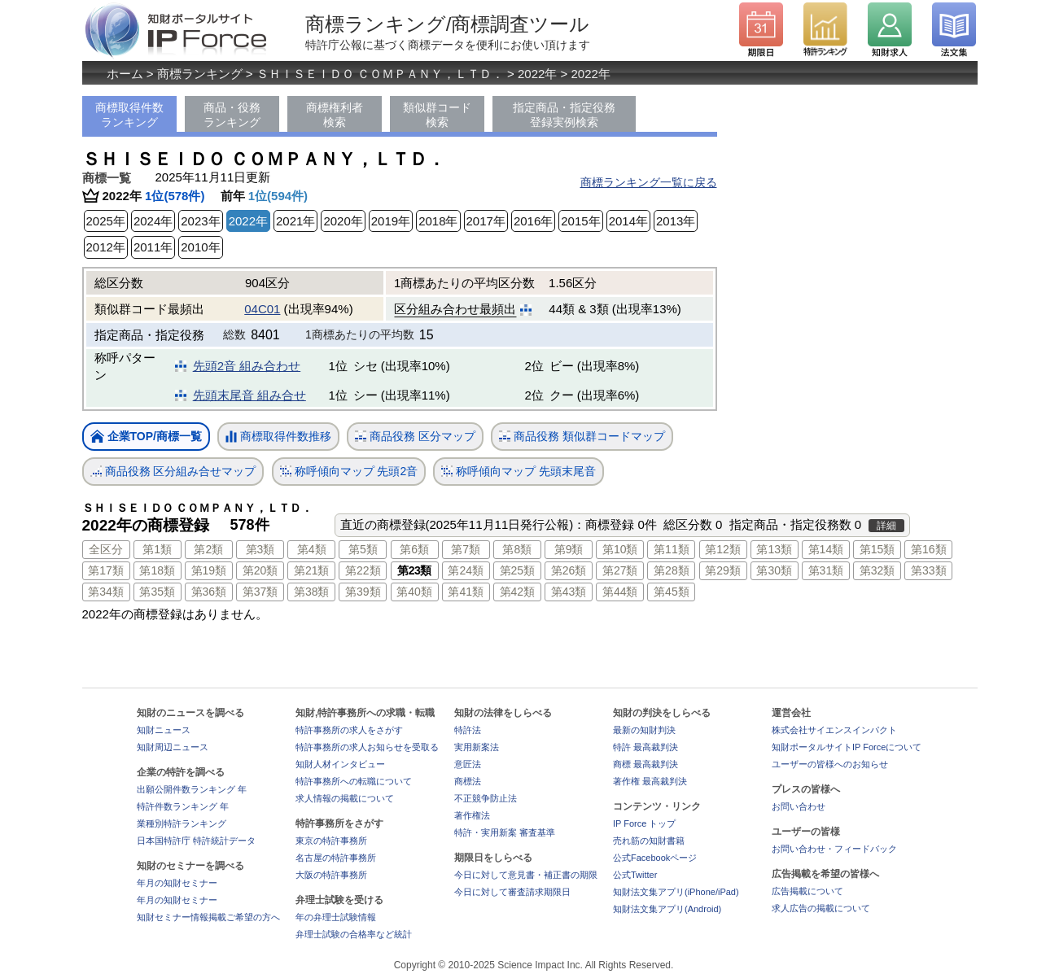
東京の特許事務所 (331, 840)
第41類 (466, 591)
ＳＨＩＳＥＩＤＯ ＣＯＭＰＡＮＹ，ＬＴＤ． (380, 74)
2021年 (295, 221)
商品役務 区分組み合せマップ (173, 471)
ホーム (125, 74)
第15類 (877, 549)
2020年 (342, 221)
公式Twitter (635, 875)
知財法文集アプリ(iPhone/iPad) (676, 892)
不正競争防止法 (485, 798)
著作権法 (472, 815)
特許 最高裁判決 (645, 747)
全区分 (106, 549)
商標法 (467, 781)
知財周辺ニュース (172, 747)
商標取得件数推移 (278, 437)
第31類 (826, 570)
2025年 (105, 221)
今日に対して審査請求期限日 (512, 892)
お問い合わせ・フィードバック (834, 849)
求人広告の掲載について (821, 908)
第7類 (465, 549)
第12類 (723, 549)
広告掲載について (807, 891)
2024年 (153, 221)
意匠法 (467, 764)
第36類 (209, 591)
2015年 (580, 221)
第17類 (106, 570)
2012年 (105, 247)
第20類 (260, 570)
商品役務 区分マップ (415, 436)
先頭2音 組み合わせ (247, 366)
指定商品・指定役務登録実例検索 (564, 115)
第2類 (208, 549)
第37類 (260, 591)
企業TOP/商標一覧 (146, 437)
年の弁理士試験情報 (335, 917)
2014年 (628, 221)
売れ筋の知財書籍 (649, 840)
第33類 (929, 570)
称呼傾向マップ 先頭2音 (349, 471)
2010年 (200, 247)
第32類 (877, 570)
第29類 (723, 570)
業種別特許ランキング (181, 823)
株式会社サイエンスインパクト (834, 730)
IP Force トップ (644, 823)
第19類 (209, 570)
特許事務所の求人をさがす (349, 730)
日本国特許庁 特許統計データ (196, 840)
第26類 (569, 570)
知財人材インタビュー (340, 764)
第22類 (363, 570)
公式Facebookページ (655, 858)
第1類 (157, 549)
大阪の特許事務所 (331, 875)
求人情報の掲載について (344, 798)
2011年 (153, 247)
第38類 (312, 591)
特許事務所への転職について (353, 781)
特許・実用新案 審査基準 (504, 832)
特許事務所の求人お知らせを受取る (367, 747)
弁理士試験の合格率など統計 (353, 934)
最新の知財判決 (644, 730)
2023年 (200, 221)
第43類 (569, 591)
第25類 (518, 570)
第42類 (518, 591)
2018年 (437, 221)
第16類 (929, 549)
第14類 (826, 549)
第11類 (671, 549)
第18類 (157, 570)
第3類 (260, 549)
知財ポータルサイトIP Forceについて (846, 747)
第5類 (363, 549)
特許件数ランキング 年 (183, 806)
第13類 (774, 549)
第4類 (311, 549)
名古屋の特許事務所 (335, 858)
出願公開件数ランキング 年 (192, 789)
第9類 (569, 549)
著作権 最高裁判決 (650, 781)
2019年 (390, 221)
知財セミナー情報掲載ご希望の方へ (208, 917)
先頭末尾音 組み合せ (249, 395)
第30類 (774, 570)
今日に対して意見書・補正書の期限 (525, 875)
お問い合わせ (798, 806)
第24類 (466, 570)
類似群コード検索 (437, 115)
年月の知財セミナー (177, 883)
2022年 (537, 74)
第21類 (312, 570)
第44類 (620, 591)
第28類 (671, 570)
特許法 (467, 730)
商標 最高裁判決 (645, 764)
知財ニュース (163, 730)
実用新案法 (476, 747)
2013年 (675, 221)
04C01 (262, 309)
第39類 (363, 591)
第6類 (414, 549)
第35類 (157, 591)
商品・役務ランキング (231, 115)
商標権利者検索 (334, 115)
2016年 (533, 221)
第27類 (620, 570)
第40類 (414, 591)
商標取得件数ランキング (129, 115)
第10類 (620, 549)
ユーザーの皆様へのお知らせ (830, 764)
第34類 (106, 591)
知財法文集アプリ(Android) (667, 909)
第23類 (414, 570)
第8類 (517, 549)
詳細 (886, 525)
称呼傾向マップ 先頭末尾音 (518, 471)
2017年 (485, 221)
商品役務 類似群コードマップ (582, 436)
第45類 (671, 591)
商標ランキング (200, 74)
